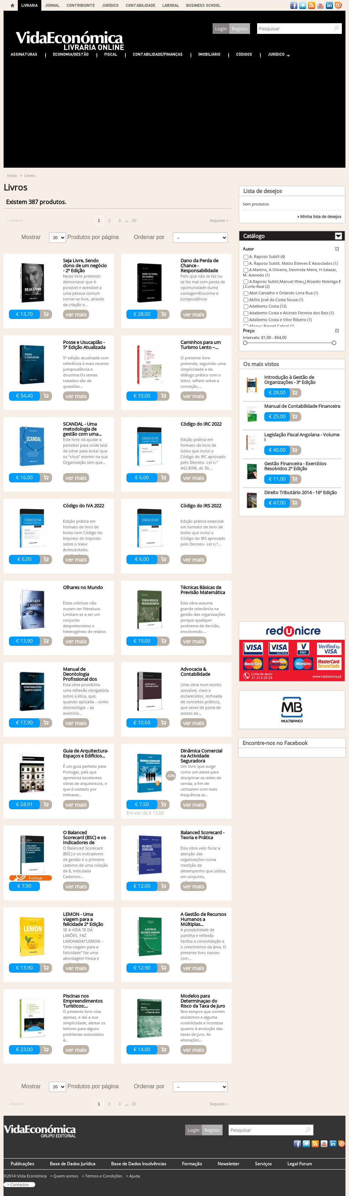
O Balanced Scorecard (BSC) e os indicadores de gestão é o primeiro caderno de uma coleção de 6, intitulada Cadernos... (85, 862)
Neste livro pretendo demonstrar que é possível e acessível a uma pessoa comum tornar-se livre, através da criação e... (83, 290)
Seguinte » (218, 220)
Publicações (22, 1164)
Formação (192, 1164)
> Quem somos (64, 1176)
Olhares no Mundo (83, 587)
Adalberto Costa (267, 306)
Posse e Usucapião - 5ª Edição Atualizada (84, 344)
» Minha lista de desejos (319, 216)
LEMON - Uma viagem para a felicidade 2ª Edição (83, 919)
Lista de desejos (262, 190)
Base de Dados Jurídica (72, 1164)
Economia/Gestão (71, 54)
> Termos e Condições (102, 1176)
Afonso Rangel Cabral (271, 326)
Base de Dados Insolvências (138, 1164)
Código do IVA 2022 (83, 505)
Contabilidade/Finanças (158, 54)
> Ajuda (133, 1176)
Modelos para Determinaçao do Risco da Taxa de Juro (203, 1001)
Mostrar (31, 237)
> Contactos (18, 1184)
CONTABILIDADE (140, 5)
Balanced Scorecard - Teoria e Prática (202, 835)
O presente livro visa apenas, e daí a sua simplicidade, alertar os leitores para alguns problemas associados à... (84, 1026)
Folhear (36, 878)
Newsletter (228, 1164)
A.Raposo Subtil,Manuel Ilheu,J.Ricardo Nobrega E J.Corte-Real (292, 284)
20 (134, 220)
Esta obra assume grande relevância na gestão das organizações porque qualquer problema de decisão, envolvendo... (203, 617)
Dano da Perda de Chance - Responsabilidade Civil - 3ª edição (199, 268)
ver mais (76, 314)
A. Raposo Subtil (267, 256)
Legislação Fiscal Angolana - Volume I (301, 437)
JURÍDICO (110, 5)
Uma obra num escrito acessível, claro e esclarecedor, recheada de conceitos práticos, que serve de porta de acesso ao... (201, 699)
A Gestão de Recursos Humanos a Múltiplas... (203, 919)
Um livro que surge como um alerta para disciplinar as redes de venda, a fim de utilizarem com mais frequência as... (201, 780)
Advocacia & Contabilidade (195, 671)
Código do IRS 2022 (201, 505)
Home (12, 5)
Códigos (244, 54)
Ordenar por (149, 237)
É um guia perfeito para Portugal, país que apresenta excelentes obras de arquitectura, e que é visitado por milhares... (85, 780)
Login (221, 28)
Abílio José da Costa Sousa (276, 299)
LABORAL (170, 5)
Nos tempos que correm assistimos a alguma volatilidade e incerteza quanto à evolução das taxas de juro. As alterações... (203, 1026)
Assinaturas (24, 54)
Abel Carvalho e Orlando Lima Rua (283, 292)
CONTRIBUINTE (81, 5)
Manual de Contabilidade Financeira (302, 406)
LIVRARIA (29, 5)
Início (12, 175)
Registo (240, 28)
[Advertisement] (174, 114)
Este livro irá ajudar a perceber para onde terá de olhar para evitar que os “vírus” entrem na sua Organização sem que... (85, 451)
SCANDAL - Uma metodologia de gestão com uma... (82, 429)
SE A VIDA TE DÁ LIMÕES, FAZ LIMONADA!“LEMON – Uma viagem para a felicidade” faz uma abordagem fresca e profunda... (83, 947)
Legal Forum (299, 1164)
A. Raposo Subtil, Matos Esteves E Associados (293, 263)
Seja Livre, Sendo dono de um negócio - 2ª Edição (85, 265)
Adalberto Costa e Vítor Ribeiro (280, 319)
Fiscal (110, 54)
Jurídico (275, 55)
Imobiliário (209, 54)
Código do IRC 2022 (201, 424)
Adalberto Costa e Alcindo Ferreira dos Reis (291, 312)
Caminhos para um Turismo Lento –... (201, 344)
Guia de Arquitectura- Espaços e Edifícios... (85, 753)
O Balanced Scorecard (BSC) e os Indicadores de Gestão (84, 840)
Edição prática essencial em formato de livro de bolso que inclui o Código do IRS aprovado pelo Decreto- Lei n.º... (203, 532)
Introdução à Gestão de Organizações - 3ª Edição (290, 380)
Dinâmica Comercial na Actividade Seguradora (201, 756)
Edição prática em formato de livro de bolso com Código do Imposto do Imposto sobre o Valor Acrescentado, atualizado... (83, 538)
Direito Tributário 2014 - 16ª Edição (300, 492)
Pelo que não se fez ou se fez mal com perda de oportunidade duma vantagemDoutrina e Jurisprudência (203, 287)
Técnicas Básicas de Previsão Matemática (203, 590)
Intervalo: (251, 337)
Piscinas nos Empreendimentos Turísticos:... (83, 1001)
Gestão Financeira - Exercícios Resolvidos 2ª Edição (295, 466)
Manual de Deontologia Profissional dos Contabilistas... (80, 676)
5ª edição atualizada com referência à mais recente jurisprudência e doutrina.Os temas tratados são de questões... (86, 372)
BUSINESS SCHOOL (203, 5)
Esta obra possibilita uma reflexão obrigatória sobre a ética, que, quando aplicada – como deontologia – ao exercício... (86, 699)
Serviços (263, 1164)
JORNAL (52, 5)
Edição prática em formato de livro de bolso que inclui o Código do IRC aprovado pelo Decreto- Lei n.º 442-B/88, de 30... (203, 454)
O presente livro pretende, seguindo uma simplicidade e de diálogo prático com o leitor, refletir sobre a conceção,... (203, 372)
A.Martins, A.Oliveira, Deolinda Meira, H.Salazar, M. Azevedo (290, 272)
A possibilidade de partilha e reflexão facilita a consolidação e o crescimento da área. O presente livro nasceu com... (203, 944)
